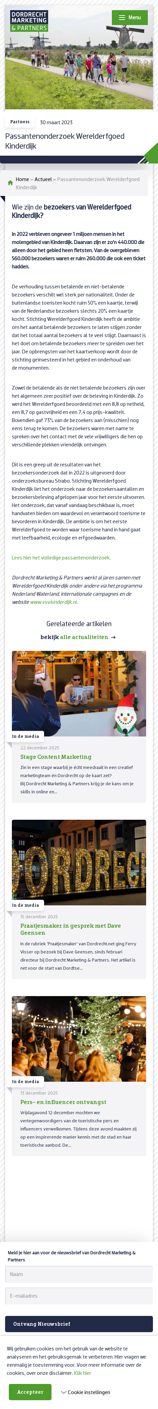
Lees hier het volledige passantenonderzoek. (61, 557)
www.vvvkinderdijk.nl (53, 601)
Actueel (43, 179)
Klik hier (82, 1372)
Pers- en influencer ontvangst (63, 1102)
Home (22, 179)
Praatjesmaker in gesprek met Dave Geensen (70, 929)
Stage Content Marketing (56, 757)
